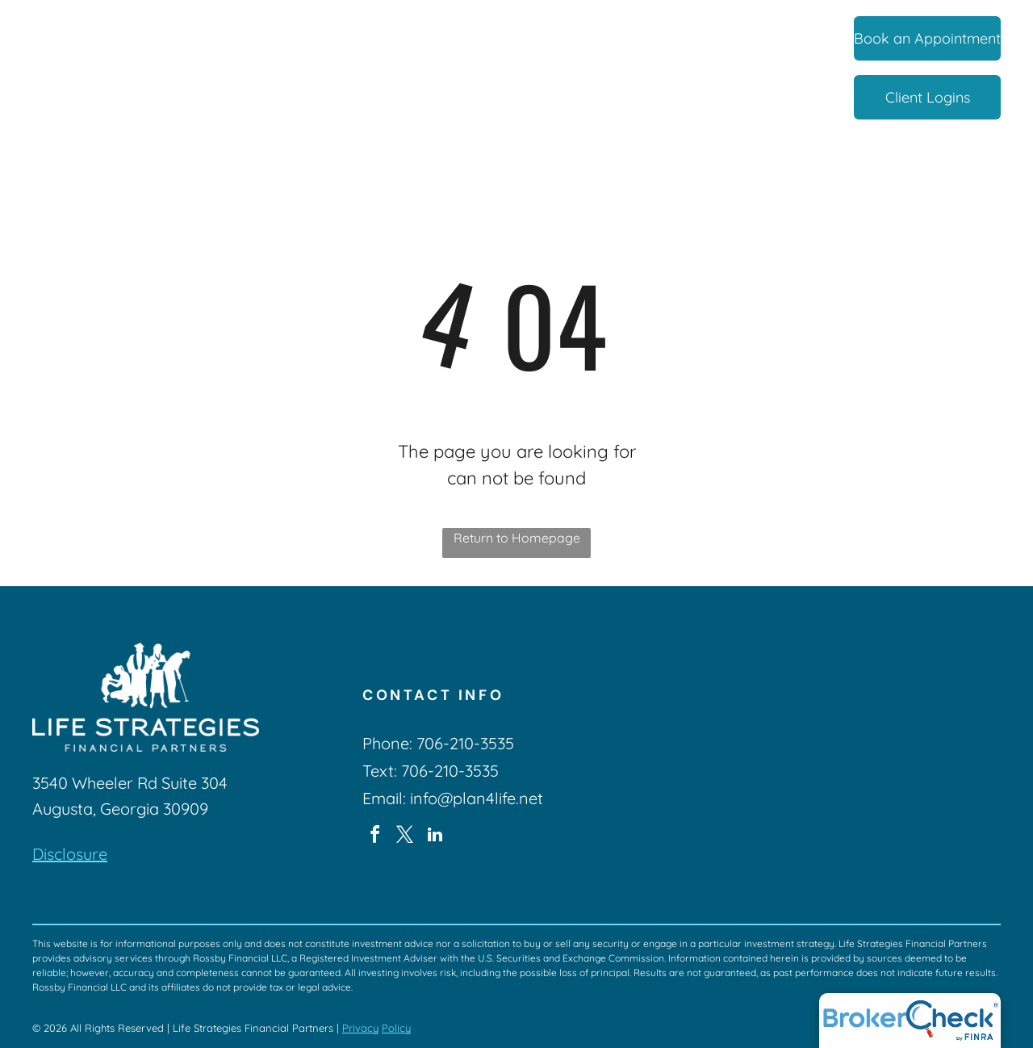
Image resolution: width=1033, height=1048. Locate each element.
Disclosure (69, 854)
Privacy (360, 1027)
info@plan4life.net (476, 798)
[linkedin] (435, 837)
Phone (385, 743)
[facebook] (375, 837)
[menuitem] (249, 39)
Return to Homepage (517, 538)
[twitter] (405, 837)
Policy (396, 1027)
